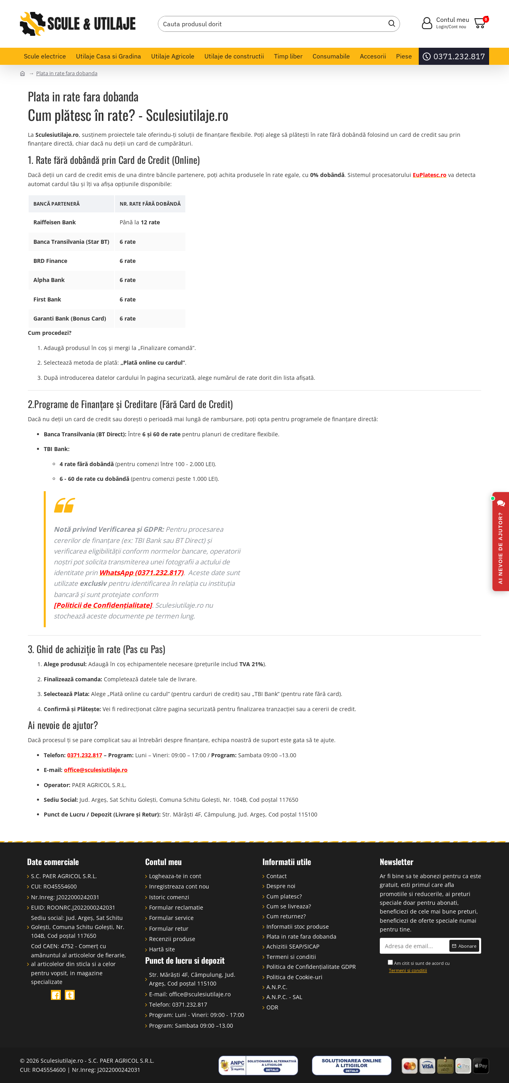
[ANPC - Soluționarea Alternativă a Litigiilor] (258, 1065)
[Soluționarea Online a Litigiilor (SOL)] (352, 1065)
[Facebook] (56, 995)
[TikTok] (70, 995)
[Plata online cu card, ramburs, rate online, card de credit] (445, 1065)
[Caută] (390, 23)
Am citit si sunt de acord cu (419, 967)
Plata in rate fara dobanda (66, 73)
